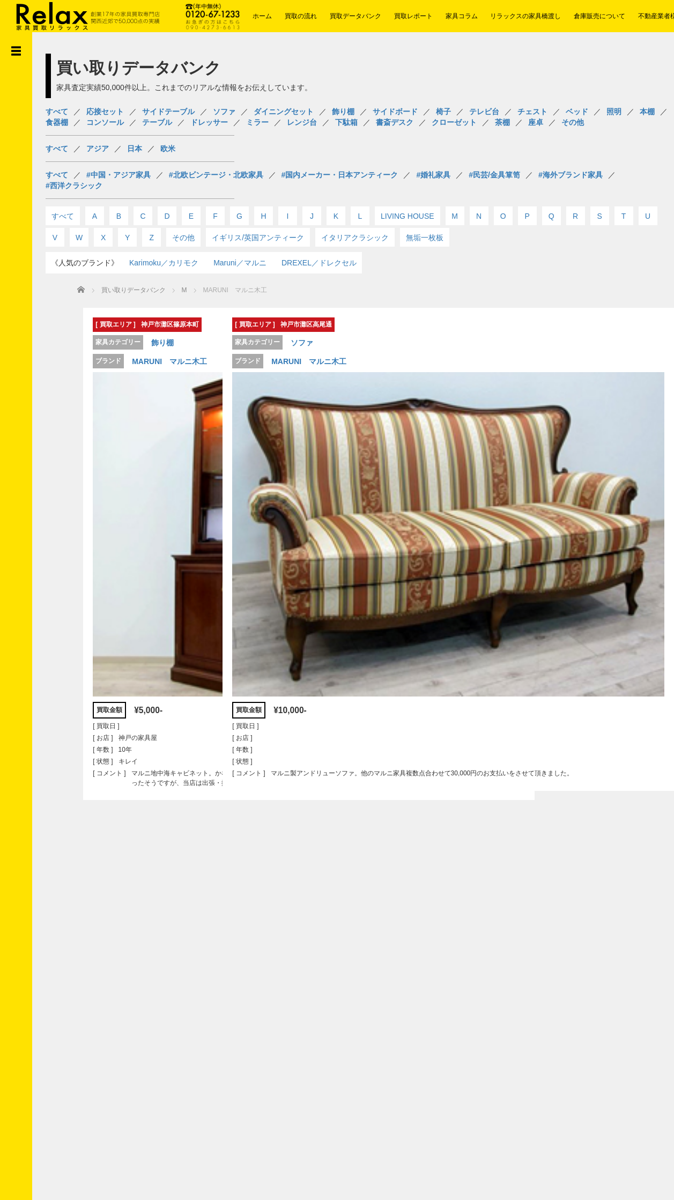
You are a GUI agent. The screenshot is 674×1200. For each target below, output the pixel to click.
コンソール (105, 122)
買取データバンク (355, 16)
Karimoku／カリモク (163, 262)
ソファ (224, 111)
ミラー (257, 122)
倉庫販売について (599, 16)
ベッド (577, 111)
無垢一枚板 (424, 237)
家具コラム (462, 16)
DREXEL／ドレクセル (319, 262)
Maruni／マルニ (239, 262)
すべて (57, 111)
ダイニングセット (284, 111)
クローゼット (454, 122)
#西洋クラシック (74, 185)
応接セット (105, 111)
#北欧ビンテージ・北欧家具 (216, 175)
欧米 (167, 148)
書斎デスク (394, 122)
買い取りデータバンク (133, 290)
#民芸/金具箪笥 (494, 175)
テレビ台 (484, 111)
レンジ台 (302, 122)
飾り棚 (343, 111)
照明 (613, 111)
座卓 (535, 122)
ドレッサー (209, 122)
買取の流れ (301, 16)
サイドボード (395, 111)
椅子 (443, 111)
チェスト (532, 111)
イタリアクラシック (355, 237)
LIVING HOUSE (407, 216)
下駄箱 (346, 122)
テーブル (157, 122)
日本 (134, 148)
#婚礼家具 (433, 175)
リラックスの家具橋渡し (525, 16)
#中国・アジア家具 (118, 175)
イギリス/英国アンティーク (258, 237)
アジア (97, 148)
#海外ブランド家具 (570, 175)
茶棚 (502, 122)
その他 (572, 122)
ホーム (262, 16)
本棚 (647, 111)
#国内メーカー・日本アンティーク (340, 175)
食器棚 (57, 122)
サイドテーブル (168, 111)
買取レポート (413, 16)
